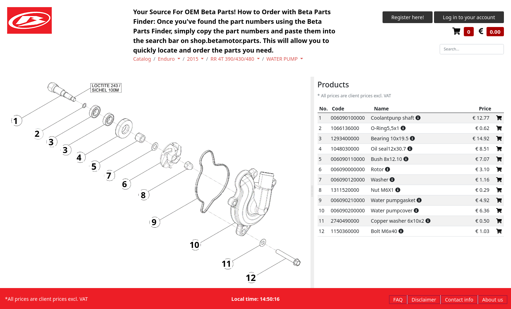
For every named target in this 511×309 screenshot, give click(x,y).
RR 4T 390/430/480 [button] (233, 58)
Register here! (407, 17)
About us (492, 299)
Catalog (142, 58)
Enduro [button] (167, 58)
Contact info (459, 299)
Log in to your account (469, 17)
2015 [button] (193, 58)
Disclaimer (424, 299)
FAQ (398, 299)
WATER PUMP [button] (283, 58)
